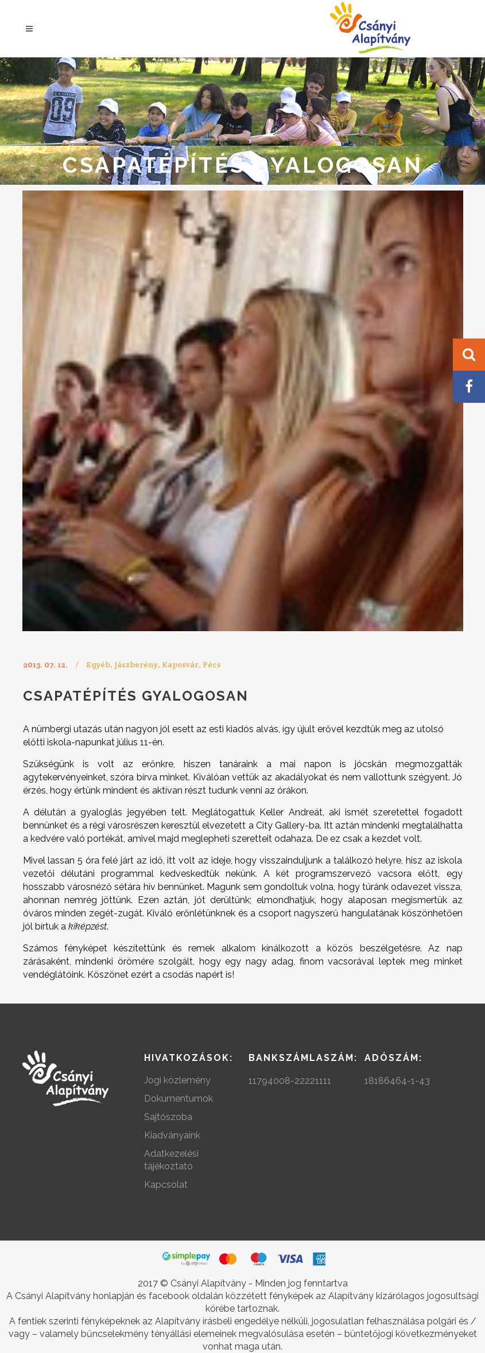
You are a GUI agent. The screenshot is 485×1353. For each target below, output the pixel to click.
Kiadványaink (172, 1135)
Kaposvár (180, 664)
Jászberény (136, 664)
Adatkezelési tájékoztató (171, 1160)
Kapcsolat (166, 1184)
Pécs (212, 664)
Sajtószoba (168, 1116)
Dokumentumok (178, 1098)
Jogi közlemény (177, 1080)
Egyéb (98, 664)
